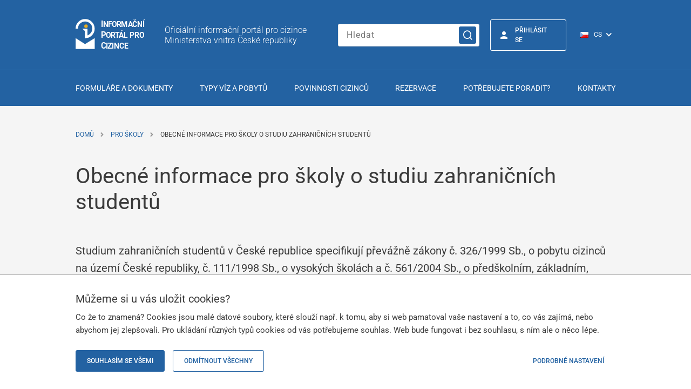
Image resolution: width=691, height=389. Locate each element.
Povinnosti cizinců (331, 88)
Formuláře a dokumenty (124, 88)
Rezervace (415, 88)
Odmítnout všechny (218, 361)
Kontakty (596, 88)
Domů (85, 134)
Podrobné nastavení (568, 361)
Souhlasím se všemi (120, 361)
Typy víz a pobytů (233, 88)
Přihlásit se (531, 35)
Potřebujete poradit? (507, 88)
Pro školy (127, 134)
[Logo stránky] (111, 35)
